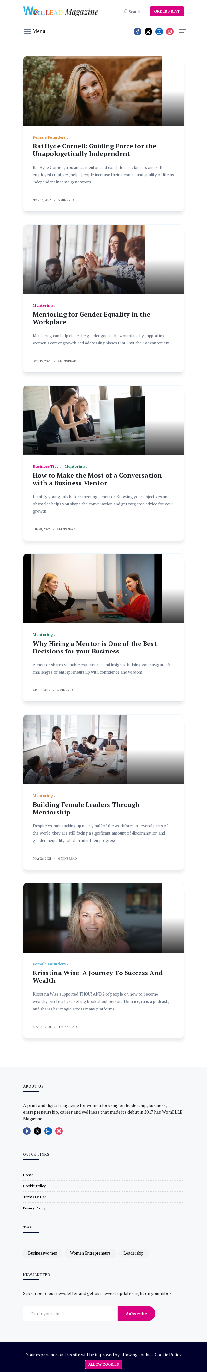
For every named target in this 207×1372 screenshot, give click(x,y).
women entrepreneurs (90, 1253)
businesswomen (42, 1253)
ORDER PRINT (167, 11)
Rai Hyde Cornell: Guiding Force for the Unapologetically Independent (94, 150)
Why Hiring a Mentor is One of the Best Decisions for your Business (95, 647)
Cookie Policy (168, 1354)
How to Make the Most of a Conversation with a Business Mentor (97, 479)
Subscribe (136, 1314)
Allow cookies (103, 1364)
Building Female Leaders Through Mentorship (86, 808)
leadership (133, 1253)
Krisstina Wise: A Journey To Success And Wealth (98, 976)
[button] (35, 31)
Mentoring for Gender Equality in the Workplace (91, 318)
